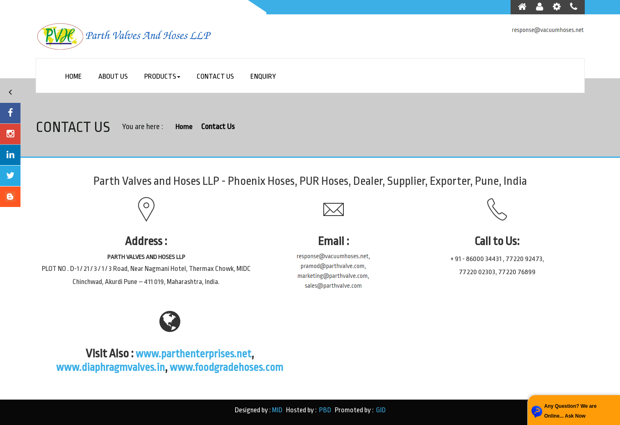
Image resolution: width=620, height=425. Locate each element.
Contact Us (216, 77)
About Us (114, 77)
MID (277, 410)
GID (379, 410)
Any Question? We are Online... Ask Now (570, 411)
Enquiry (264, 77)
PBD (325, 410)
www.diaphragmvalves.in (105, 367)
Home (73, 77)
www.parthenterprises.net (193, 353)
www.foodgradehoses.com (231, 367)
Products (163, 77)
